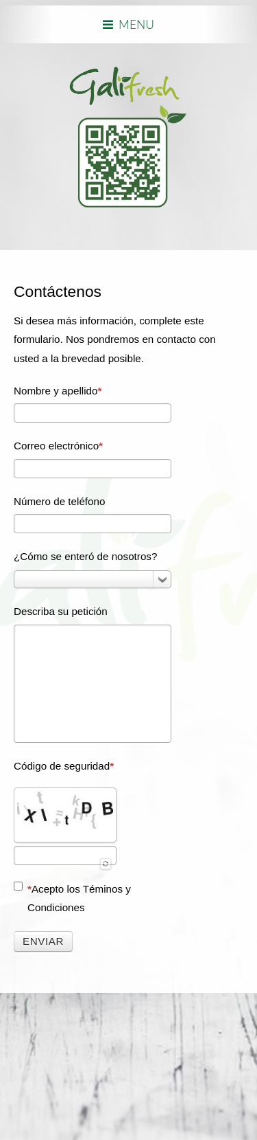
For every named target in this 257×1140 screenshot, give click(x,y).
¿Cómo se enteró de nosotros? (85, 556)
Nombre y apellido (57, 390)
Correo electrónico (58, 445)
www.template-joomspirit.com (5, 1072)
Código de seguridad (64, 766)
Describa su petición (61, 611)
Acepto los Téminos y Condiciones (72, 897)
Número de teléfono (59, 501)
